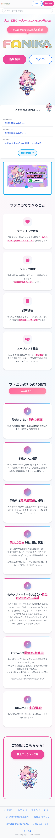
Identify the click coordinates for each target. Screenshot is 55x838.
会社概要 (27, 831)
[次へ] (44, 176)
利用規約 (8, 810)
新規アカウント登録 (27, 754)
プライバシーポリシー (40, 810)
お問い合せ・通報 (41, 824)
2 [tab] (31, 186)
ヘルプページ (22, 810)
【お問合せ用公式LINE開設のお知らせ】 (22, 143)
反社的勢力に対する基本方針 (18, 817)
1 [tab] (26, 186)
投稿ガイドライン (41, 817)
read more (27, 153)
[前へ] (10, 176)
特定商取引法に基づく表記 (17, 824)
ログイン (40, 59)
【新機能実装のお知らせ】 (15, 123)
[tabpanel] (27, 176)
